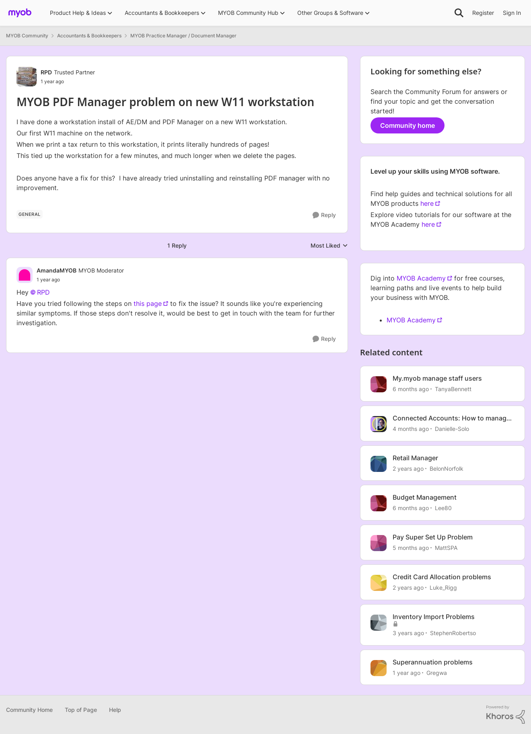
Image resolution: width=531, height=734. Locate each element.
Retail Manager (415, 458)
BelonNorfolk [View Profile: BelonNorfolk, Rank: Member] (446, 468)
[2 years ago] (408, 468)
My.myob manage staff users (437, 378)
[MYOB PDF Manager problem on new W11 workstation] (80, 279)
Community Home (29, 709)
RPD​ (43, 292)
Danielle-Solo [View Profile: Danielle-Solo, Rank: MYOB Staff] (452, 428)
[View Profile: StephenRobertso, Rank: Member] (378, 623)
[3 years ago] (408, 633)
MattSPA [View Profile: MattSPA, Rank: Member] (446, 547)
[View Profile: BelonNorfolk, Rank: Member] (378, 464)
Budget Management (425, 497)
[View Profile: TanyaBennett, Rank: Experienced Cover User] (378, 384)
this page (148, 303)
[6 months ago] (411, 389)
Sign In (512, 12)
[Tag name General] (29, 214)
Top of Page (81, 709)
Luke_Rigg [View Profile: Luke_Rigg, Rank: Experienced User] (443, 587)
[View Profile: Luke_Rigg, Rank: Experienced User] (378, 583)
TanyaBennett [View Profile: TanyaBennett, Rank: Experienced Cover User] (453, 388)
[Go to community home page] (20, 13)
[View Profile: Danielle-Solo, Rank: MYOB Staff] (378, 424)
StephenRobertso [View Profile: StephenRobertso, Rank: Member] (453, 632)
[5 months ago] (411, 547)
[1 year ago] (406, 672)
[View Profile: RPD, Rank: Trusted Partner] (26, 76)
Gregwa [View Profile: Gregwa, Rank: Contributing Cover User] (436, 672)
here (427, 203)
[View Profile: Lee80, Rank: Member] (378, 503)
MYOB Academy (421, 278)
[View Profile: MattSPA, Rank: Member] (378, 543)
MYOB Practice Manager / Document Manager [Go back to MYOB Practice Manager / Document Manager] (183, 36)
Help (115, 709)
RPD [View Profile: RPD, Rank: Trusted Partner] (46, 72)
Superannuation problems (433, 662)
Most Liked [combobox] (329, 246)
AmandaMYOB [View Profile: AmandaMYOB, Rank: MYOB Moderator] (56, 270)
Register (483, 12)
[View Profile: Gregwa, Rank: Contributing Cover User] (378, 668)
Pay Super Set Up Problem (433, 537)
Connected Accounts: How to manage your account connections (451, 418)
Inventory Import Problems (434, 617)
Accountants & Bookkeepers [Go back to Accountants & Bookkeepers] (89, 36)
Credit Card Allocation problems (442, 577)
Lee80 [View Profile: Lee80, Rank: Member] (443, 507)
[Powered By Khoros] (505, 714)
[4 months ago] (411, 428)
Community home (407, 125)
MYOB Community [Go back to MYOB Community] (27, 36)
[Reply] (324, 215)
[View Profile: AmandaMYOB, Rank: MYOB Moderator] (24, 275)
